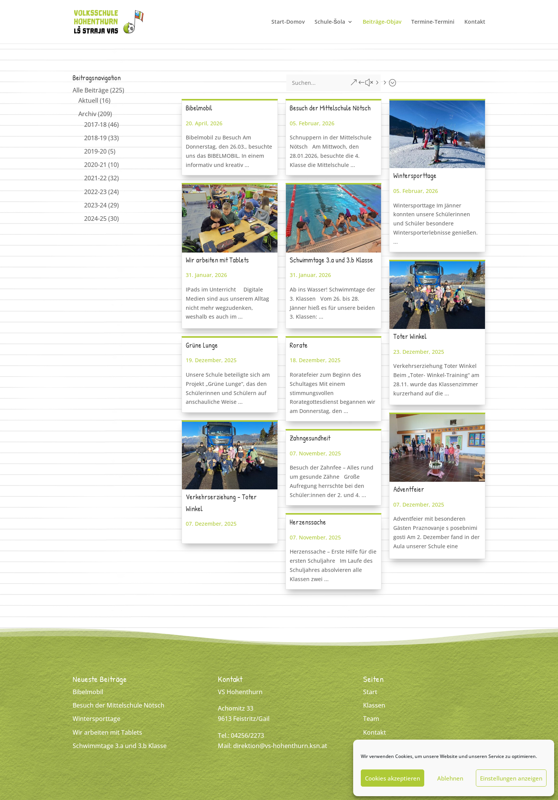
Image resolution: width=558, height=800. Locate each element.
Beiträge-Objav (382, 22)
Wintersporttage (414, 175)
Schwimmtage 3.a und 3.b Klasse (331, 260)
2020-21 (95, 164)
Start (370, 692)
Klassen (374, 705)
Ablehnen (450, 778)
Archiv (87, 114)
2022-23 (95, 192)
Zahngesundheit (310, 438)
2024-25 (95, 218)
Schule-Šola (330, 22)
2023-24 (95, 205)
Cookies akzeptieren (392, 778)
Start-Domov (288, 22)
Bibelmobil (199, 108)
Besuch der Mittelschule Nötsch (330, 108)
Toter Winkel (410, 336)
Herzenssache (308, 522)
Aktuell (88, 100)
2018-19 (95, 138)
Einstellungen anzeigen (511, 778)
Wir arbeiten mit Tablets (217, 260)
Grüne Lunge (202, 345)
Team (371, 718)
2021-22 (95, 178)
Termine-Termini (432, 22)
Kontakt (474, 22)
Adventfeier (408, 489)
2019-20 (95, 151)
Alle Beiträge (91, 90)
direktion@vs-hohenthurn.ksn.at (280, 746)
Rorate (299, 345)
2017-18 (95, 124)
